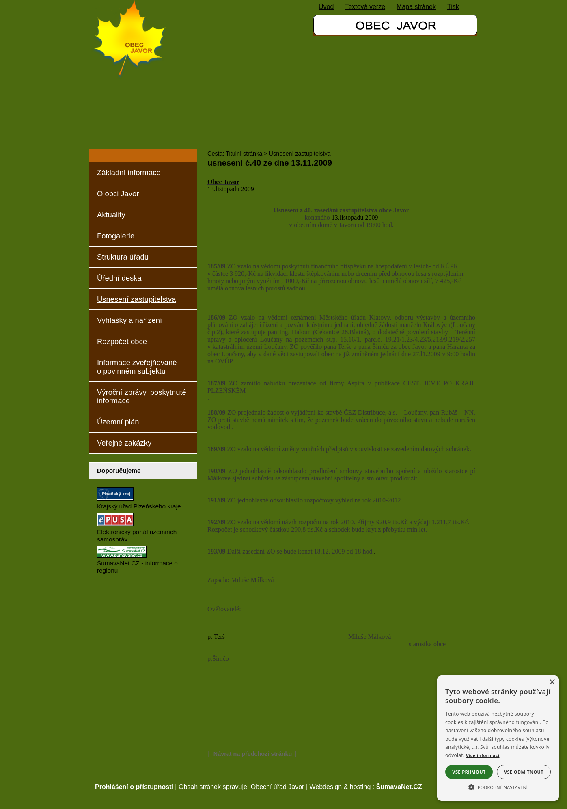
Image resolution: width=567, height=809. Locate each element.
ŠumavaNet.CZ (399, 786)
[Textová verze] (365, 7)
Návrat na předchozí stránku (252, 754)
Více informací (483, 755)
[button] (498, 786)
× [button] (552, 682)
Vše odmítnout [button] (523, 772)
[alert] (498, 738)
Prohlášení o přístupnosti (134, 786)
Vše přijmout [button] (468, 772)
